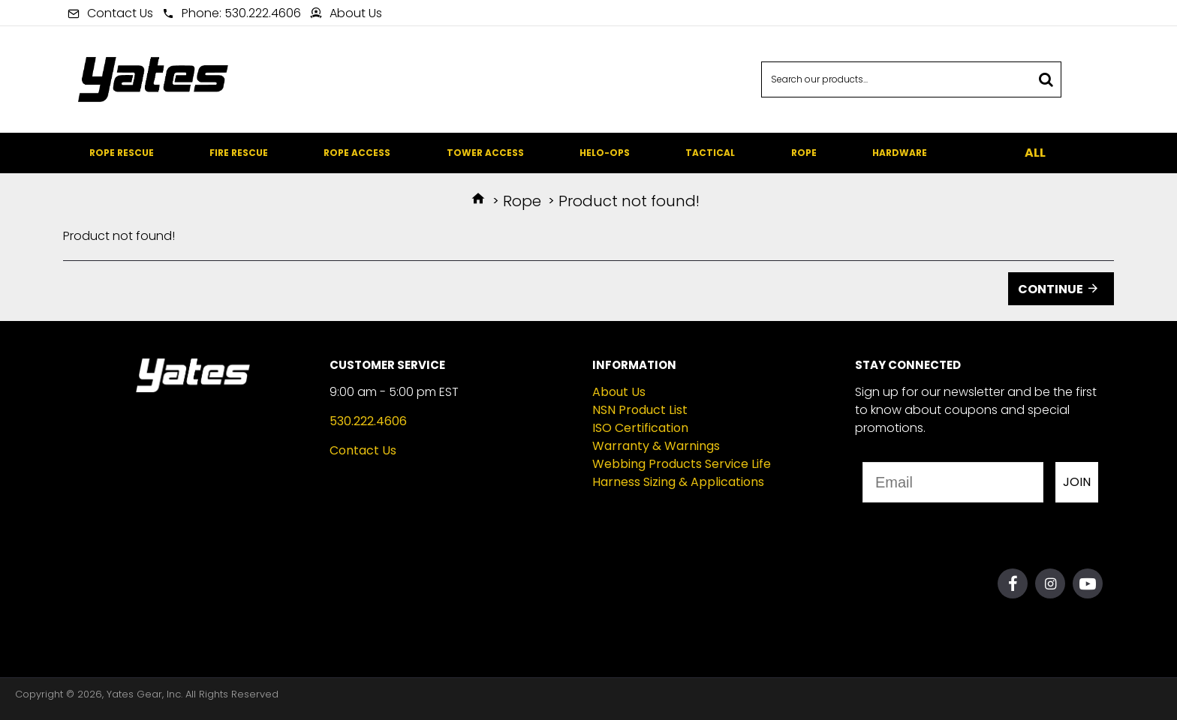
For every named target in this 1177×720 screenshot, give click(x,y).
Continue (1050, 289)
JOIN (1077, 481)
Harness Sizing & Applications (678, 481)
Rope (522, 201)
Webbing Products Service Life (681, 463)
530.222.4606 (368, 421)
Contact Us (363, 450)
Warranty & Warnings (656, 445)
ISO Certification (640, 427)
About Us (619, 391)
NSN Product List (640, 409)
